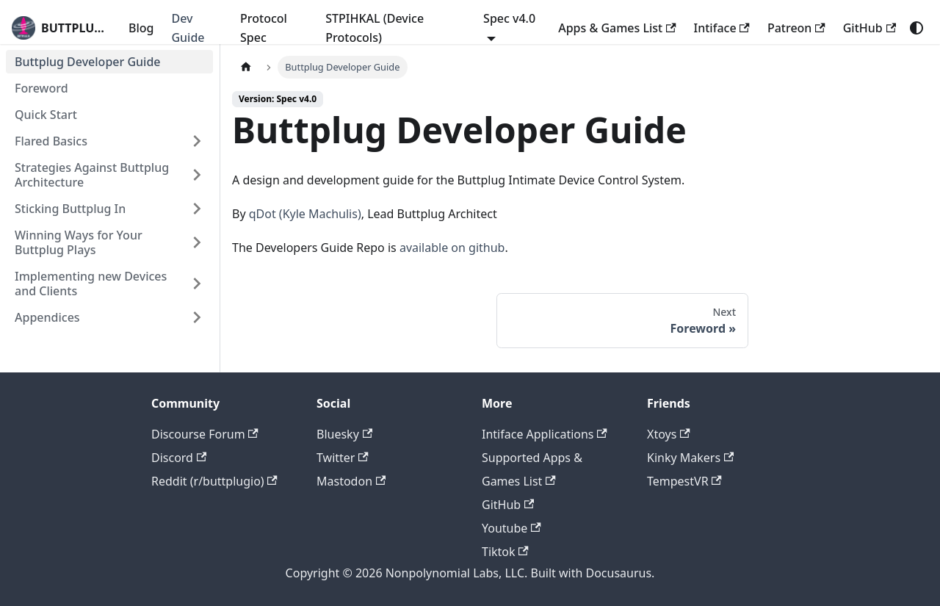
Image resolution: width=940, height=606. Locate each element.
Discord (178, 458)
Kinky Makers (690, 458)
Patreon (796, 28)
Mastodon (351, 481)
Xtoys (668, 434)
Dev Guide (187, 28)
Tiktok (505, 552)
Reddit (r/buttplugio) (214, 481)
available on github (452, 247)
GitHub (869, 28)
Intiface (722, 28)
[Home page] (246, 67)
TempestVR (684, 481)
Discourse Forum (204, 434)
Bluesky (344, 434)
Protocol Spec (263, 28)
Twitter (343, 458)
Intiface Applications (544, 434)
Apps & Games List (617, 28)
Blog (141, 28)
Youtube (511, 528)
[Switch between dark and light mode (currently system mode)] (916, 28)
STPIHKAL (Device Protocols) (374, 28)
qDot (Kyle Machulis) (305, 214)
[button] (109, 141)
